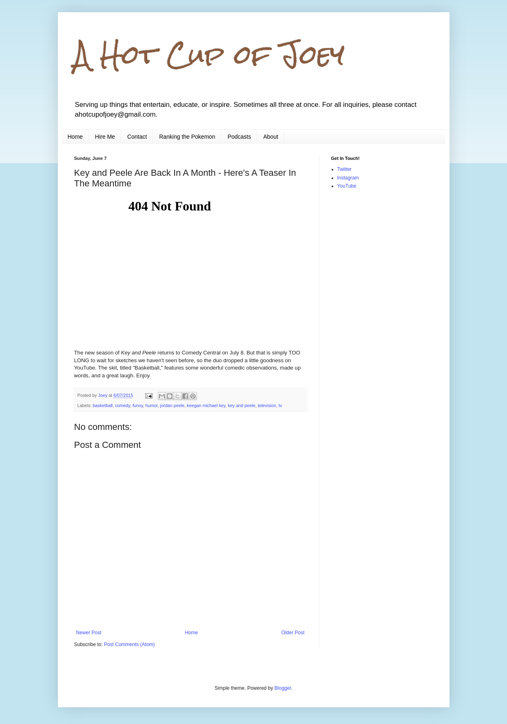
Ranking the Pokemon (187, 136)
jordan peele (172, 405)
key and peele (241, 405)
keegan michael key (206, 405)
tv (280, 405)
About (270, 136)
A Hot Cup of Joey (209, 54)
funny (138, 405)
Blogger (283, 688)
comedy (122, 405)
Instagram (348, 178)
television (267, 405)
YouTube (346, 186)
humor (152, 405)
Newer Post (89, 632)
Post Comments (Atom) (129, 644)
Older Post (293, 632)
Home (75, 136)
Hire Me (105, 136)
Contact (137, 136)
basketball (103, 405)
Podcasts (239, 136)
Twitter (344, 169)
